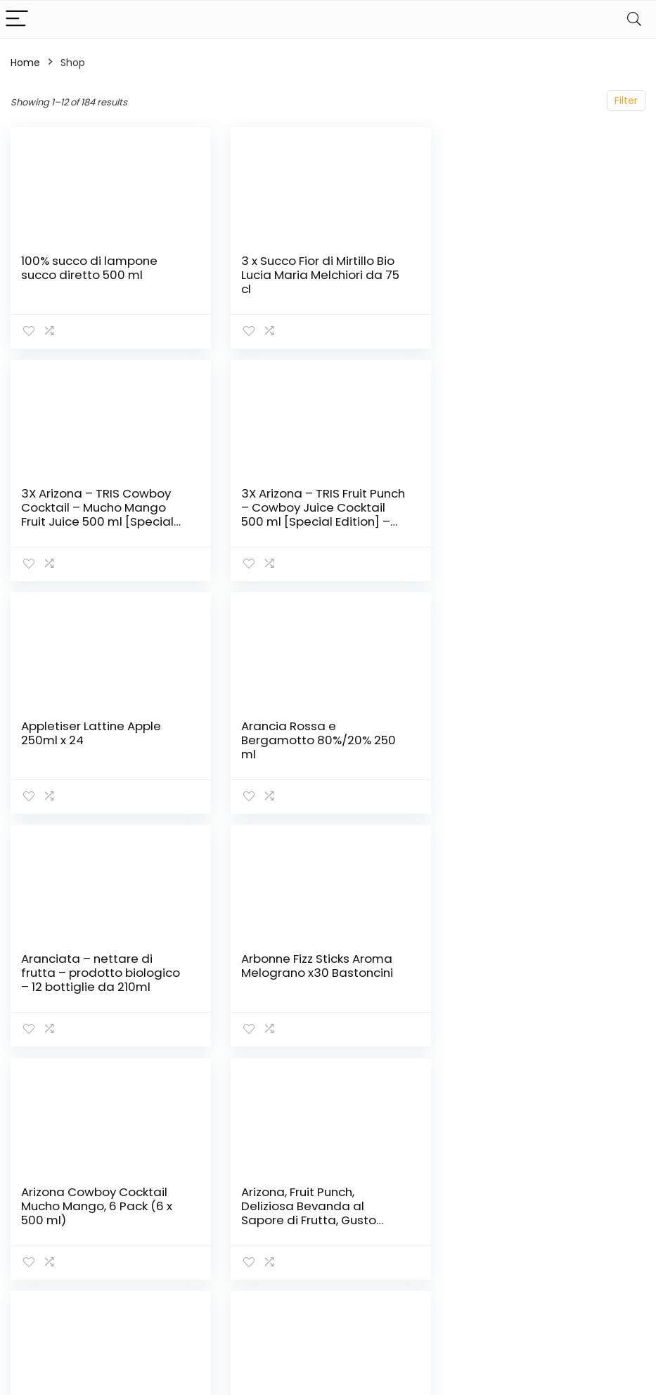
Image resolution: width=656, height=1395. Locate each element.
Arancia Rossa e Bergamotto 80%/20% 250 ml (534, 507)
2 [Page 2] (258, 1083)
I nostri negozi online (480, 1280)
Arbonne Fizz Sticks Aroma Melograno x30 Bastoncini (315, 733)
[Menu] (17, 19)
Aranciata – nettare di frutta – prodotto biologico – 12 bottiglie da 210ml (100, 740)
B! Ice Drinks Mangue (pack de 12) (535, 965)
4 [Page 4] (305, 1083)
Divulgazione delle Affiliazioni (594, 1286)
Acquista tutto (481, 1235)
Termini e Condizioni (575, 1253)
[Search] (634, 19)
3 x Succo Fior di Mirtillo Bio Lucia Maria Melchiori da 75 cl (318, 274)
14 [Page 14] (351, 1083)
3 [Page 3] (281, 1083)
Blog (456, 1254)
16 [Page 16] (397, 1083)
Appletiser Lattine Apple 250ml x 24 (309, 500)
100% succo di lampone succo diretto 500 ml (89, 267)
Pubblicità (470, 1306)
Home (25, 63)
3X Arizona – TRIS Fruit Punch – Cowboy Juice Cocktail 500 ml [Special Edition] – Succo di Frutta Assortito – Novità (103, 521)
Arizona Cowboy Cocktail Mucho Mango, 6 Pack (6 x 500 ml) (532, 740)
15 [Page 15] (374, 1083)
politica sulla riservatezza (580, 1221)
